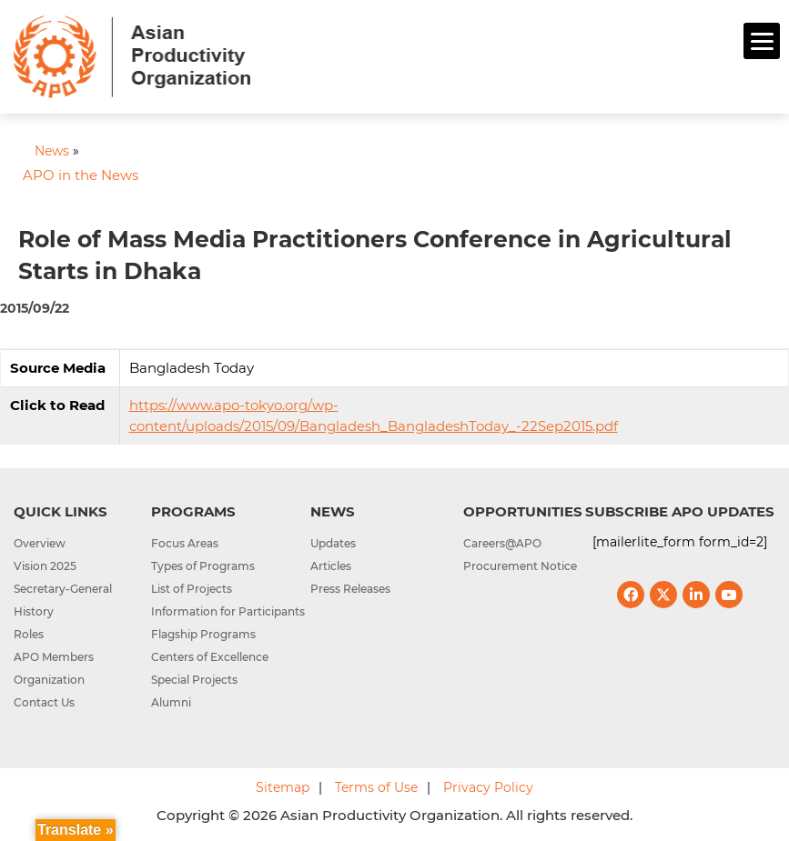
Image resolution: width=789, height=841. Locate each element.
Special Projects (194, 679)
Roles (29, 634)
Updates (333, 543)
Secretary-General (63, 589)
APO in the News (80, 175)
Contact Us (44, 702)
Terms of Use (376, 787)
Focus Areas (184, 543)
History (34, 611)
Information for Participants (228, 611)
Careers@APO (502, 543)
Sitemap (282, 787)
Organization (49, 679)
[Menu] (761, 41)
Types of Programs (203, 566)
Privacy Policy (488, 787)
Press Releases (350, 589)
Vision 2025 (45, 566)
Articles (330, 566)
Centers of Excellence (209, 657)
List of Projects (191, 589)
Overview (40, 543)
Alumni (171, 702)
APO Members (54, 657)
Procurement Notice (520, 566)
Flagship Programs (203, 634)
